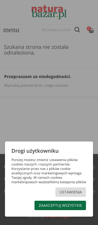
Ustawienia (71, 192)
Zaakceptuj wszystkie (60, 205)
